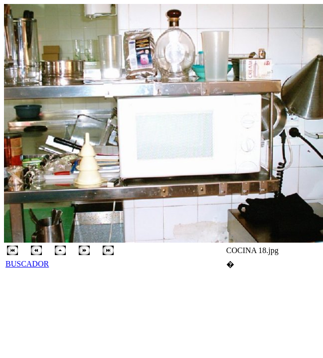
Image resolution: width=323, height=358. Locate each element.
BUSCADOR (27, 264)
